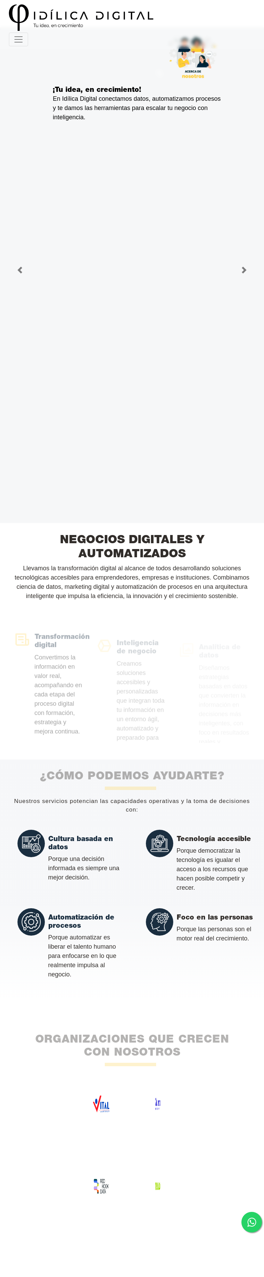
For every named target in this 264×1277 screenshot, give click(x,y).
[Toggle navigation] (18, 39)
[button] (20, 270)
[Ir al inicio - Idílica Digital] (129, 18)
